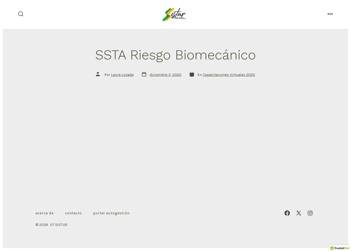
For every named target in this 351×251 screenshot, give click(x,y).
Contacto (73, 213)
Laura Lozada (122, 74)
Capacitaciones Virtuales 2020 (229, 74)
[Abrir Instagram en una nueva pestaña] (310, 213)
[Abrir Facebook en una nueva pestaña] (287, 213)
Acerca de (45, 213)
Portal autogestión (111, 213)
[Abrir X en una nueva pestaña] (298, 213)
